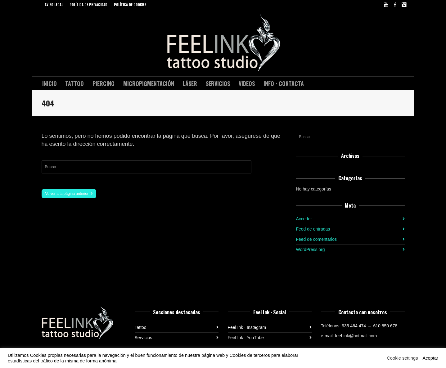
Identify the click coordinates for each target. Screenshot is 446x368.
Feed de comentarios (316, 239)
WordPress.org (310, 249)
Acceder (304, 218)
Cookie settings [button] (402, 358)
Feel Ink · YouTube (246, 337)
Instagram (404, 4)
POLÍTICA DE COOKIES (130, 4)
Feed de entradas (313, 229)
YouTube (386, 4)
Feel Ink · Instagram (247, 327)
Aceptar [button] (430, 358)
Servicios (143, 337)
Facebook (395, 4)
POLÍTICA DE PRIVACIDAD (88, 4)
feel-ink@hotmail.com (356, 335)
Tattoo (140, 327)
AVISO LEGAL (54, 4)
